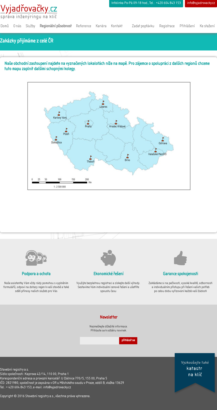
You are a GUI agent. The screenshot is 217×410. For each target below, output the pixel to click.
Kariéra (101, 27)
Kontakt (116, 27)
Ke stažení (207, 27)
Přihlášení (187, 27)
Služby (30, 27)
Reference (83, 27)
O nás (17, 27)
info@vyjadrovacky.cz (201, 3)
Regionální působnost (56, 27)
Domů (4, 27)
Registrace (167, 27)
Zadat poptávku (143, 27)
